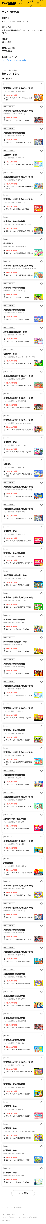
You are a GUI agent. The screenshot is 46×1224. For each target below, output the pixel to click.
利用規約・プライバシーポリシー (11, 1217)
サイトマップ (20, 1214)
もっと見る (23, 1193)
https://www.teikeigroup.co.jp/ (14, 60)
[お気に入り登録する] (41, 84)
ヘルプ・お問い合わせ (8, 1214)
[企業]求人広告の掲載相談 (30, 1217)
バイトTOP (5, 1207)
